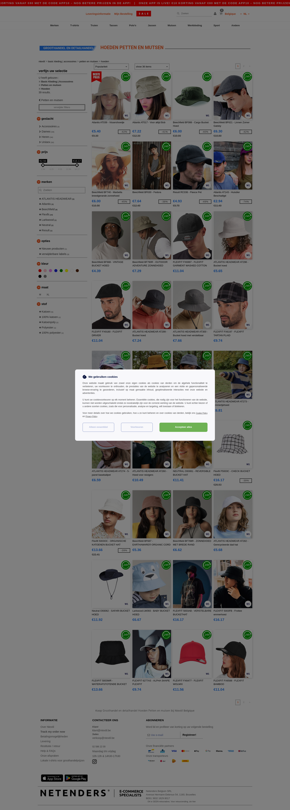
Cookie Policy (201, 413)
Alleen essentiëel (98, 427)
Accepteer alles (183, 427)
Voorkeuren (137, 427)
